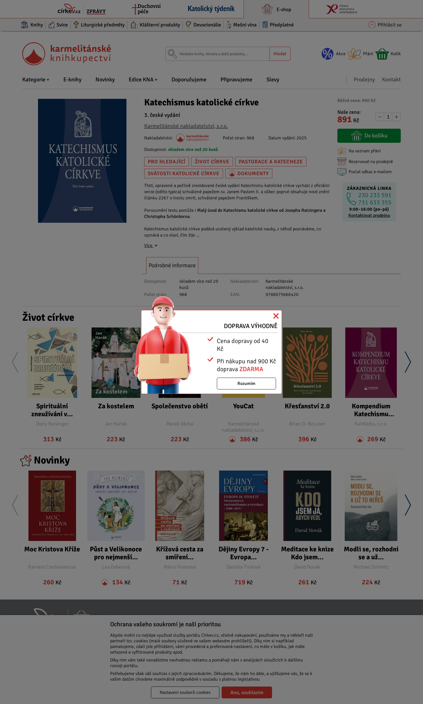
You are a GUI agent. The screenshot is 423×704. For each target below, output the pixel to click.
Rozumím (246, 383)
